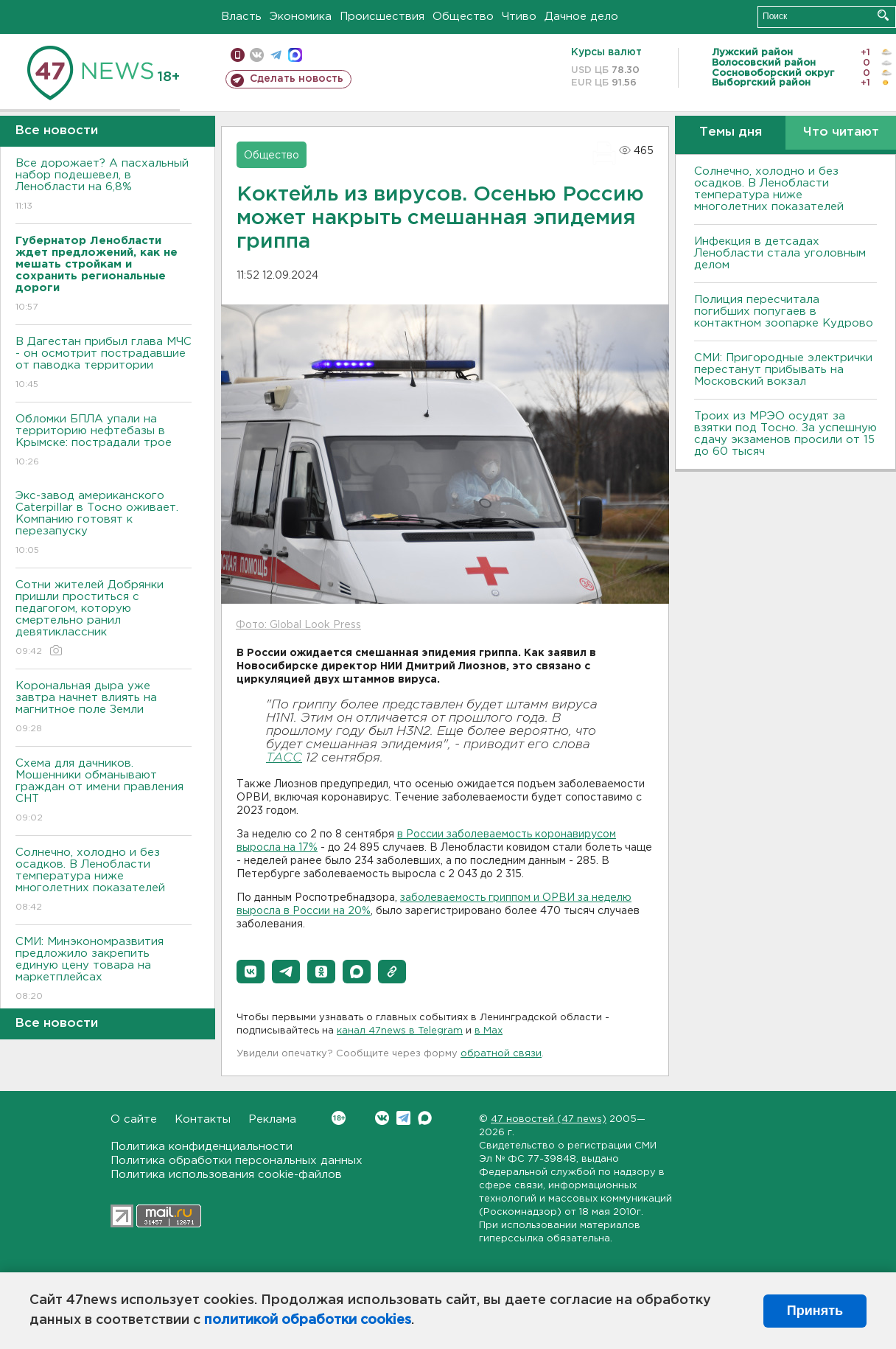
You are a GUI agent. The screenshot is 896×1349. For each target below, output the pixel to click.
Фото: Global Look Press (298, 625)
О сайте (134, 1119)
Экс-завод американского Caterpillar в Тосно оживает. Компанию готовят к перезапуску (103, 524)
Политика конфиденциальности (202, 1146)
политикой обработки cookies (307, 1320)
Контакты (203, 1119)
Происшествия (382, 16)
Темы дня (730, 132)
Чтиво (519, 16)
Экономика (301, 16)
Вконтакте (339, 1118)
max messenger (295, 55)
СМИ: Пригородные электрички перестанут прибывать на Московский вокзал (783, 369)
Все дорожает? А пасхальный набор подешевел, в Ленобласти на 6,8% (103, 185)
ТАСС (284, 758)
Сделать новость (296, 78)
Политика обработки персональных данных (237, 1160)
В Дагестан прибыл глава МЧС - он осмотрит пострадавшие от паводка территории (103, 364)
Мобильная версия (238, 55)
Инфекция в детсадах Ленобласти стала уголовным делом (780, 253)
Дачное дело (581, 16)
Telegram (403, 1118)
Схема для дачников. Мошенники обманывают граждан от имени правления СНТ (103, 791)
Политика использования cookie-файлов (226, 1174)
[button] (251, 971)
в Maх (489, 1031)
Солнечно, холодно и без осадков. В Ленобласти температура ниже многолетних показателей (103, 880)
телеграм (276, 55)
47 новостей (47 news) (548, 1119)
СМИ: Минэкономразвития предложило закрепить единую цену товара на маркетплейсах (103, 970)
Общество (463, 16)
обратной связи (501, 1054)
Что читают (841, 132)
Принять (815, 1310)
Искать (883, 15)
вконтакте (257, 55)
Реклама (272, 1119)
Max (425, 1118)
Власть (241, 16)
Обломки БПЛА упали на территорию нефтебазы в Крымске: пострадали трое (103, 441)
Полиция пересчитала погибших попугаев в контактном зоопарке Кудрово (783, 311)
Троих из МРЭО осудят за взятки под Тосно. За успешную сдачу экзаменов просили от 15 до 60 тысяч (785, 433)
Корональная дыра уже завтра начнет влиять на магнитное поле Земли (103, 708)
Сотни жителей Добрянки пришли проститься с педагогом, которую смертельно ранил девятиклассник (103, 619)
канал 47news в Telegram (400, 1031)
